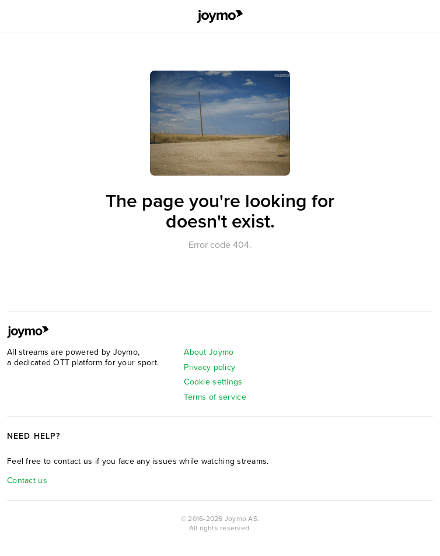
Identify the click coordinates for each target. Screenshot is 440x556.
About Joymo (208, 352)
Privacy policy (209, 367)
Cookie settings (213, 382)
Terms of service (215, 397)
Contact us (27, 480)
